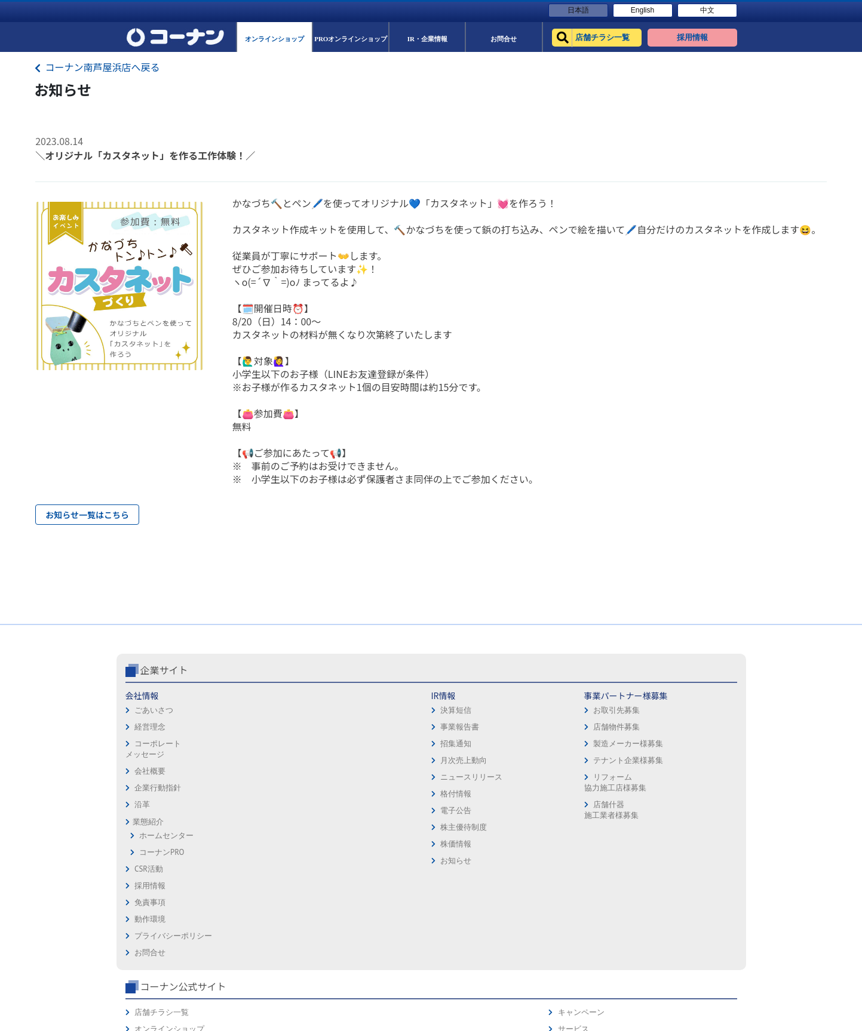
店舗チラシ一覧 (581, 746)
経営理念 (149, 777)
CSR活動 (148, 919)
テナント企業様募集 (370, 810)
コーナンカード (696, 796)
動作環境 (451, 779)
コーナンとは (692, 813)
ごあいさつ (153, 760)
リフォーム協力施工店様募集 (357, 832)
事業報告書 (254, 777)
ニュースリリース (266, 827)
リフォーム (573, 846)
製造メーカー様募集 (370, 794)
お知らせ (250, 911)
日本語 (578, 10)
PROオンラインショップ (596, 779)
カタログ (684, 779)
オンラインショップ (589, 763)
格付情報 (250, 844)
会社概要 (149, 821)
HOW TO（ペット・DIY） (597, 829)
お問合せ (451, 813)
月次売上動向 (258, 810)
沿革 (142, 855)
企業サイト (164, 720)
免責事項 (451, 763)
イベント (569, 813)
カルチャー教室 (581, 863)
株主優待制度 (258, 877)
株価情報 (250, 894)
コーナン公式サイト (603, 720)
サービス (684, 763)
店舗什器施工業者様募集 (353, 860)
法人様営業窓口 (581, 796)
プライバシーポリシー (474, 796)
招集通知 (250, 794)
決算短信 (250, 760)
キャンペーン (692, 746)
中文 (707, 10)
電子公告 (250, 860)
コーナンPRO (161, 902)
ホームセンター (166, 886)
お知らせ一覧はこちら (87, 515)
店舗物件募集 (358, 777)
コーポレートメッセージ (153, 799)
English (642, 10)
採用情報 (451, 746)
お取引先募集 (358, 760)
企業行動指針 (157, 838)
